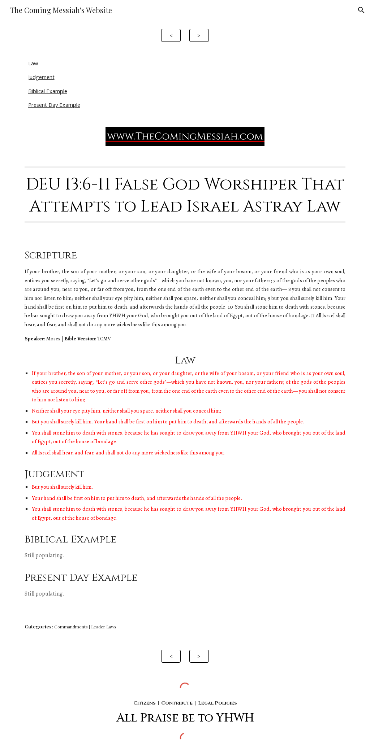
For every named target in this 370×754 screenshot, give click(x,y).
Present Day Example (54, 104)
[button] (361, 10)
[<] (171, 35)
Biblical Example (47, 91)
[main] (185, 195)
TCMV (104, 338)
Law (33, 63)
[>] (199, 35)
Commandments (71, 626)
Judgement (41, 76)
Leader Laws (103, 626)
